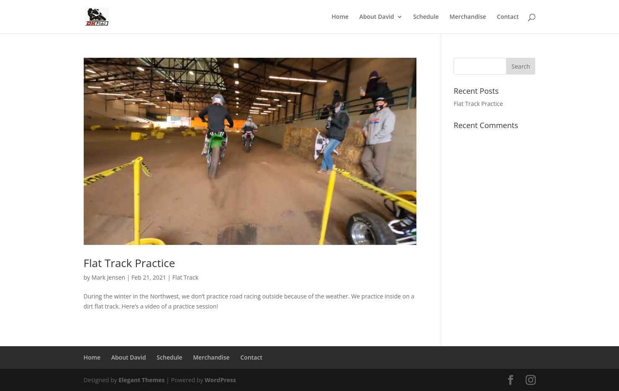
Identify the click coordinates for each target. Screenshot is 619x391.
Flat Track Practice (129, 262)
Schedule (426, 17)
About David (376, 17)
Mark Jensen (108, 277)
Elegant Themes (141, 380)
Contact (508, 17)
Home (340, 17)
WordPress (220, 380)
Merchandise (467, 17)
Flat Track (185, 277)
